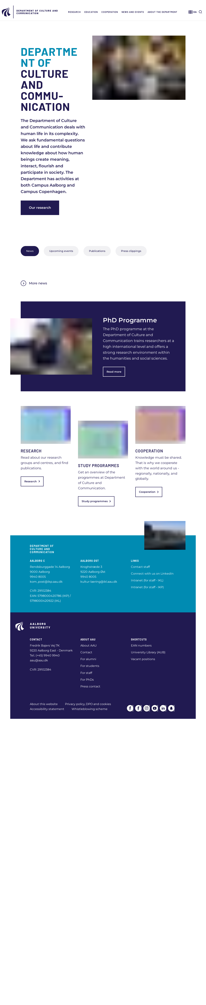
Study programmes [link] (96, 501)
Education (91, 12)
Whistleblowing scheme (89, 709)
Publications (97, 251)
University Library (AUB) (148, 652)
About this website (44, 704)
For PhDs (87, 679)
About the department (162, 12)
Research (74, 12)
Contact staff (140, 567)
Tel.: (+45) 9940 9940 (45, 655)
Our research (40, 208)
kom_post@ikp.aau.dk (46, 581)
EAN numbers (141, 645)
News (30, 251)
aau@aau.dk (39, 660)
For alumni (88, 659)
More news (34, 283)
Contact (86, 652)
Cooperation (109, 12)
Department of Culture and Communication (37, 11)
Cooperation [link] (149, 492)
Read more (114, 371)
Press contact (90, 686)
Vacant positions (143, 659)
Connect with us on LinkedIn (152, 573)
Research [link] (32, 481)
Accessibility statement (47, 709)
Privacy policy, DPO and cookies (88, 704)
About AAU (88, 645)
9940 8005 (38, 576)
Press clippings (131, 251)
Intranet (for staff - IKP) (147, 587)
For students (89, 666)
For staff (86, 673)
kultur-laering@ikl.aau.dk (98, 581)
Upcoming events (61, 251)
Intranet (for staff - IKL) (147, 580)
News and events (133, 12)
